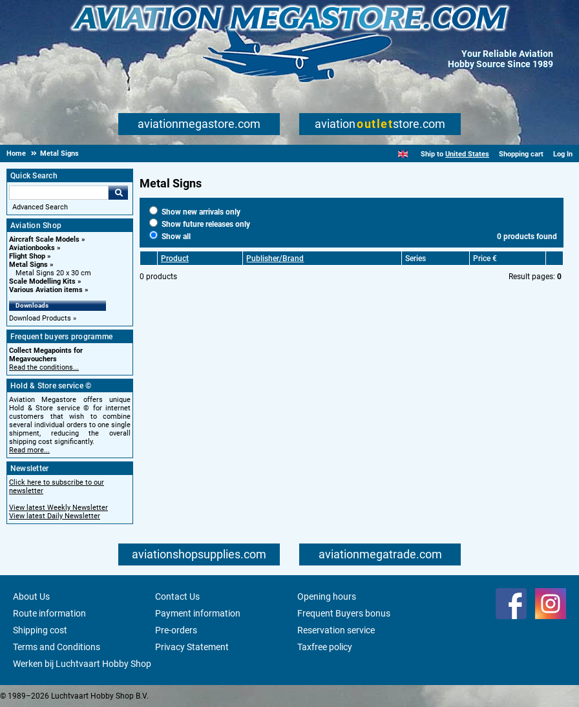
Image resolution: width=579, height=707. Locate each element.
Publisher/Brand (275, 258)
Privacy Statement (192, 647)
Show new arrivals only (194, 211)
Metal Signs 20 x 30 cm (53, 273)
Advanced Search (40, 207)
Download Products (40, 318)
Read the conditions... (44, 367)
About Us (31, 596)
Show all (170, 236)
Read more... (29, 450)
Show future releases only (199, 224)
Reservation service (336, 630)
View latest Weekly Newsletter (58, 507)
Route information (49, 613)
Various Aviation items (46, 290)
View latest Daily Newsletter (54, 516)
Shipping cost (40, 630)
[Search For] (59, 192)
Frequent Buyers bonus (343, 613)
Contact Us (177, 596)
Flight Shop (27, 256)
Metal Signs (28, 264)
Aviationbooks (32, 248)
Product (175, 258)
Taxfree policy (324, 647)
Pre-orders (176, 630)
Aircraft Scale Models (44, 239)
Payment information (197, 613)
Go (118, 192)
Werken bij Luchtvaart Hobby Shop (82, 664)
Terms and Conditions (56, 647)
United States (467, 154)
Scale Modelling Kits (42, 281)
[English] (403, 154)
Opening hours (326, 596)
